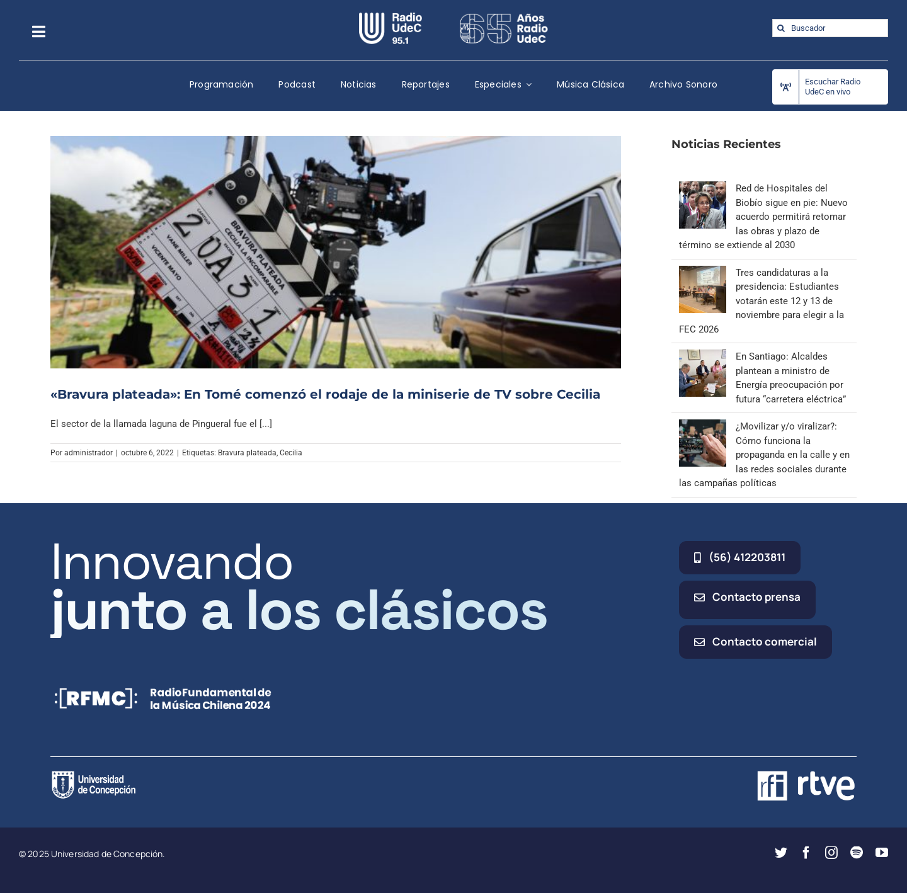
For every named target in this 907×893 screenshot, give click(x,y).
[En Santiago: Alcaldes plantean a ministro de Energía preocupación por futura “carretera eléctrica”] (702, 356)
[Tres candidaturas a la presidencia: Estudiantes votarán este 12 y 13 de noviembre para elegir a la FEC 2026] (702, 272)
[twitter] (781, 852)
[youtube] (882, 852)
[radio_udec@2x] (390, 17)
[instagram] (831, 852)
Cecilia (291, 452)
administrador (88, 452)
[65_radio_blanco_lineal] (504, 17)
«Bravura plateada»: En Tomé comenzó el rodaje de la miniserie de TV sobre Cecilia (325, 394)
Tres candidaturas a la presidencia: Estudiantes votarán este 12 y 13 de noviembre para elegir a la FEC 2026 (761, 301)
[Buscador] (830, 28)
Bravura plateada (247, 452)
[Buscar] (781, 28)
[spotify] (856, 852)
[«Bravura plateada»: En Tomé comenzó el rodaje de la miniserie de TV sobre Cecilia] (335, 252)
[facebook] (806, 852)
